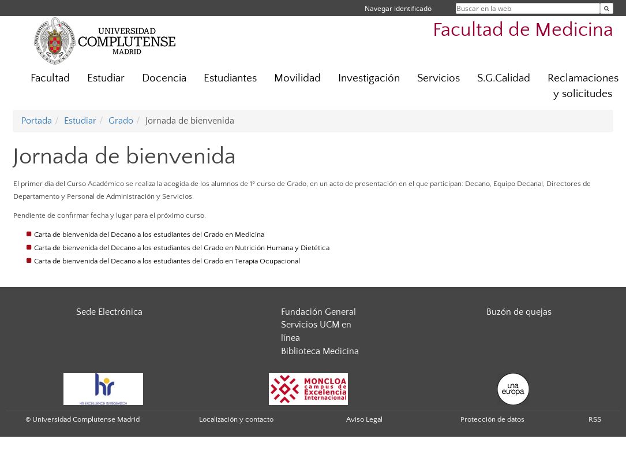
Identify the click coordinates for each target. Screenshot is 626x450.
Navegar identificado (398, 8)
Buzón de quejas (519, 312)
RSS (594, 419)
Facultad (50, 78)
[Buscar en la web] (606, 8)
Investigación (369, 78)
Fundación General (318, 312)
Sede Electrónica (109, 312)
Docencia (164, 78)
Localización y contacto (236, 419)
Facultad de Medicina (523, 30)
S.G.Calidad (503, 78)
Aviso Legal (364, 419)
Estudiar (106, 78)
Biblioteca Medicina (320, 351)
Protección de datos (492, 419)
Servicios (438, 78)
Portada (36, 121)
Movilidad (297, 78)
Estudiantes (230, 78)
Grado (120, 121)
